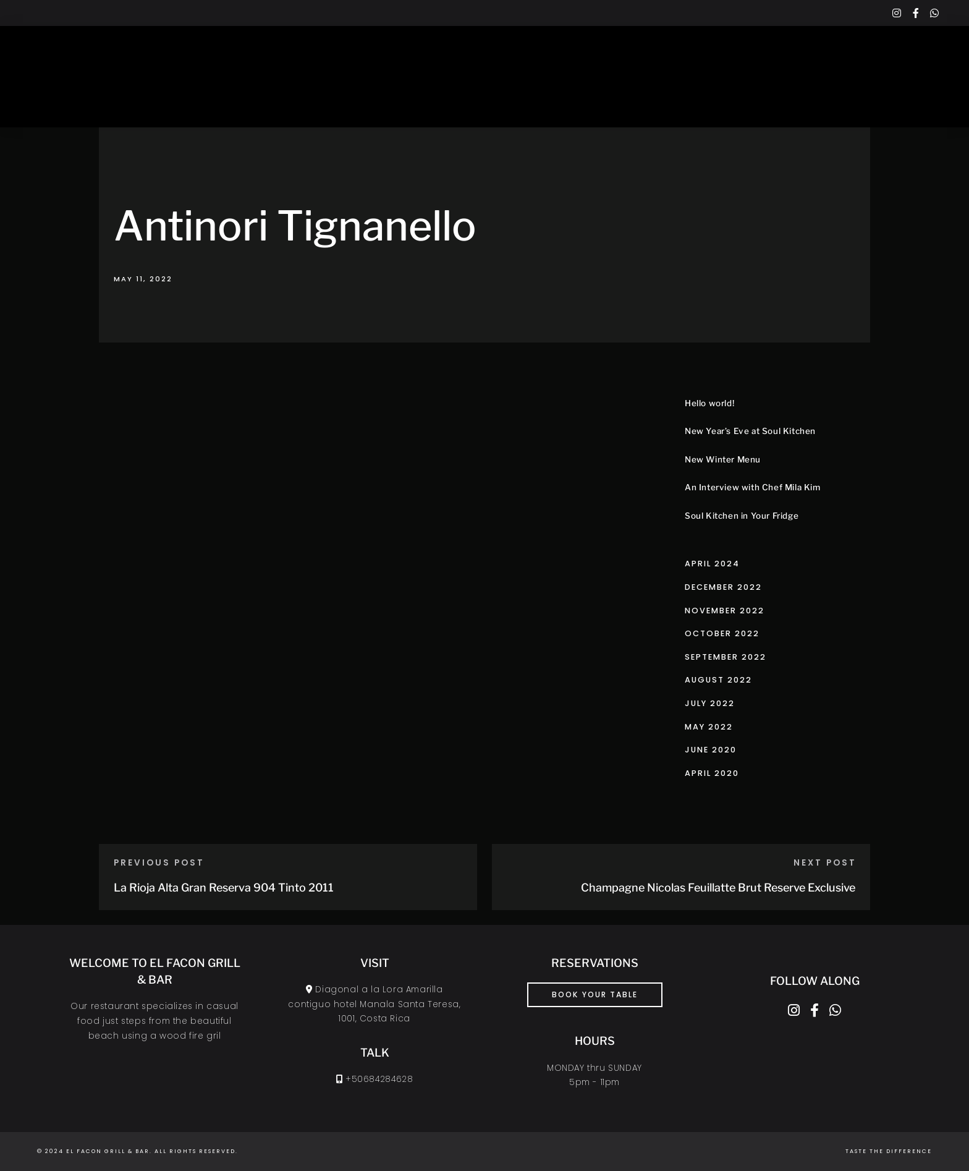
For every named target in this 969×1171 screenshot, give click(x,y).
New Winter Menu (723, 459)
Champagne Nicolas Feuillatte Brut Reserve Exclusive (718, 887)
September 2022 (725, 657)
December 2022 (723, 587)
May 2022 (709, 727)
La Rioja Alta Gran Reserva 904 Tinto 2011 (224, 887)
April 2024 (712, 563)
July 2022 (710, 703)
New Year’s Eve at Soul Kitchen (750, 431)
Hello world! (709, 403)
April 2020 (712, 773)
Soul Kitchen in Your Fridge (741, 516)
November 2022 (724, 610)
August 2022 (718, 680)
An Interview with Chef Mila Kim (753, 487)
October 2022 (722, 633)
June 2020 (711, 749)
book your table (595, 994)
